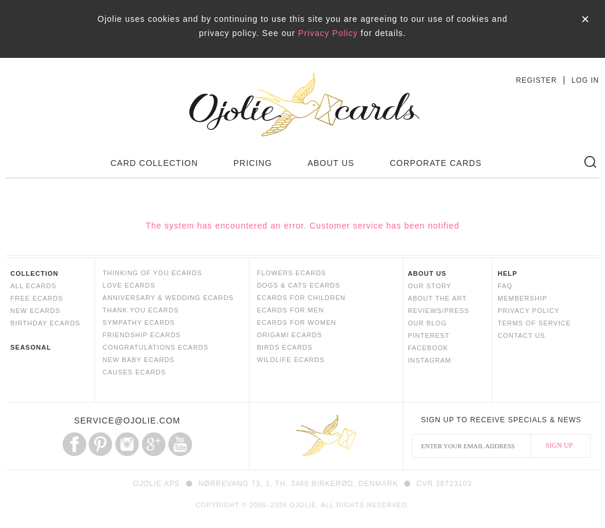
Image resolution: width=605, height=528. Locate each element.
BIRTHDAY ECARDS (45, 323)
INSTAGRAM (429, 360)
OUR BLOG (427, 323)
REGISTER (536, 80)
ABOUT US (330, 163)
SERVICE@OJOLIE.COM (127, 420)
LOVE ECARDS (129, 285)
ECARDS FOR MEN (290, 310)
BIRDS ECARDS (285, 347)
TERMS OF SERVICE (534, 323)
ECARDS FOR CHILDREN (301, 297)
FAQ (504, 285)
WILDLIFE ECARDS (291, 359)
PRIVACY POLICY (528, 310)
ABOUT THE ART (437, 298)
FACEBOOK (428, 347)
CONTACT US (521, 335)
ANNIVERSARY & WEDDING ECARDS (168, 297)
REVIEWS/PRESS (438, 310)
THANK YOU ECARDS (141, 310)
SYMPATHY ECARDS (139, 322)
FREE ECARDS (36, 298)
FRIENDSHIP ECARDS (142, 334)
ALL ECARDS (33, 285)
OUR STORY (429, 285)
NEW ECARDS (35, 310)
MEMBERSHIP (522, 298)
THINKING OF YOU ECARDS (152, 272)
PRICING (252, 163)
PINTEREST (429, 335)
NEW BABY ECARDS (139, 359)
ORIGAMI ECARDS (290, 334)
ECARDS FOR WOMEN (297, 322)
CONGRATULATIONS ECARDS (156, 347)
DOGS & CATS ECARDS (298, 285)
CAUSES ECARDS (134, 372)
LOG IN (585, 80)
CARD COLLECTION (154, 163)
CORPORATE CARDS (436, 163)
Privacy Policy (328, 33)
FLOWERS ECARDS (291, 272)
